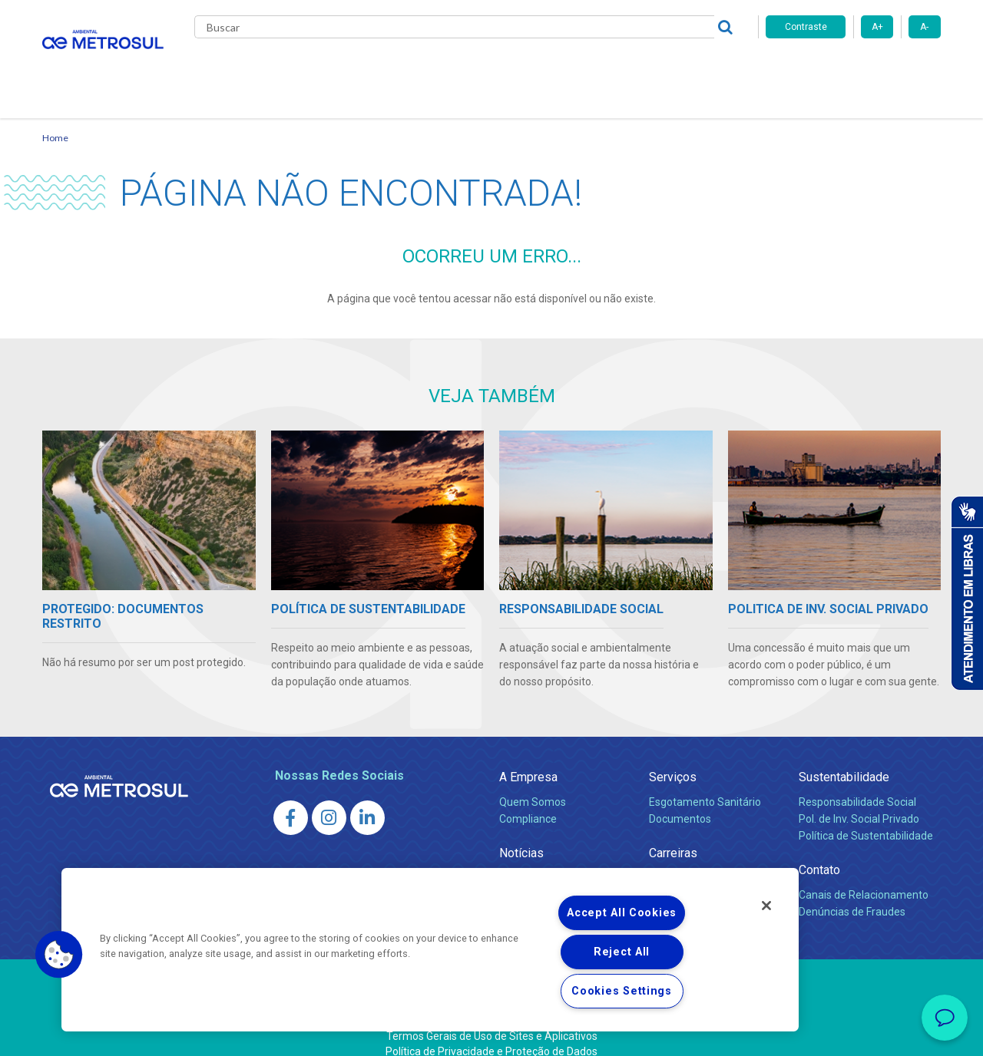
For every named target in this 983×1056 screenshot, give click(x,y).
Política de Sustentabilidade (866, 817)
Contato (713, 69)
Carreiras (552, 69)
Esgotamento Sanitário (705, 783)
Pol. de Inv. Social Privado (859, 800)
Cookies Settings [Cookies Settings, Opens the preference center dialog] (621, 991)
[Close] (766, 905)
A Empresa (528, 758)
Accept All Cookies (622, 912)
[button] (59, 954)
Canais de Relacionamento (863, 876)
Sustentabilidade (844, 758)
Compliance (528, 800)
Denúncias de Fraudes (852, 893)
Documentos (680, 800)
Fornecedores (634, 69)
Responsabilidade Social (857, 783)
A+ (877, 26)
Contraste (806, 26)
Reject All (622, 952)
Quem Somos (532, 783)
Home (55, 119)
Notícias (484, 69)
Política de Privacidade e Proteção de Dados (491, 1033)
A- (924, 26)
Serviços (673, 758)
